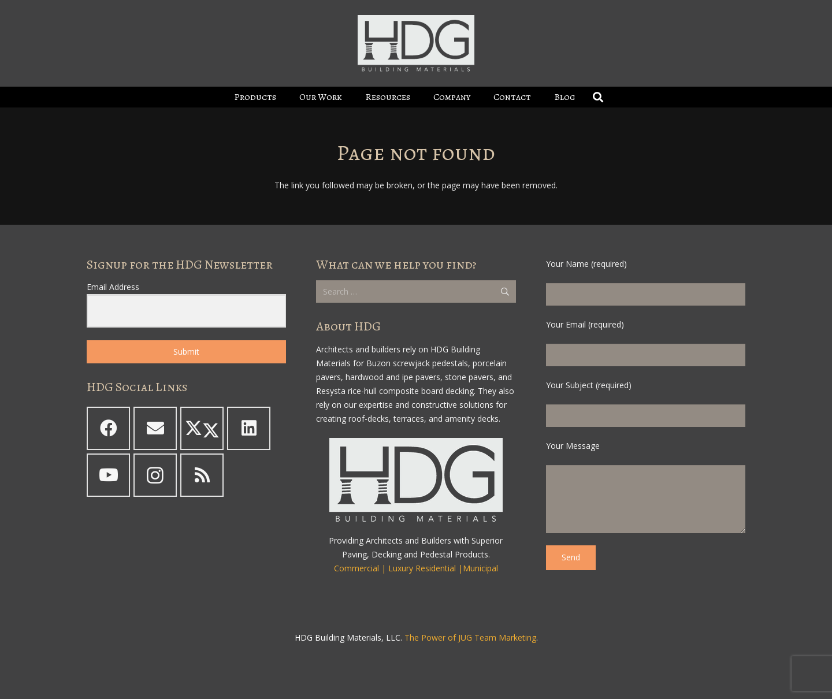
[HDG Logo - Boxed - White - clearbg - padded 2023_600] (416, 43)
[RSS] (202, 475)
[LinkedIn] (248, 428)
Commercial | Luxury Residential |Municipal (416, 568)
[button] (598, 97)
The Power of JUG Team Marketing (470, 637)
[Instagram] (155, 475)
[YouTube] (108, 475)
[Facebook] (108, 428)
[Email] (155, 428)
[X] (202, 428)
